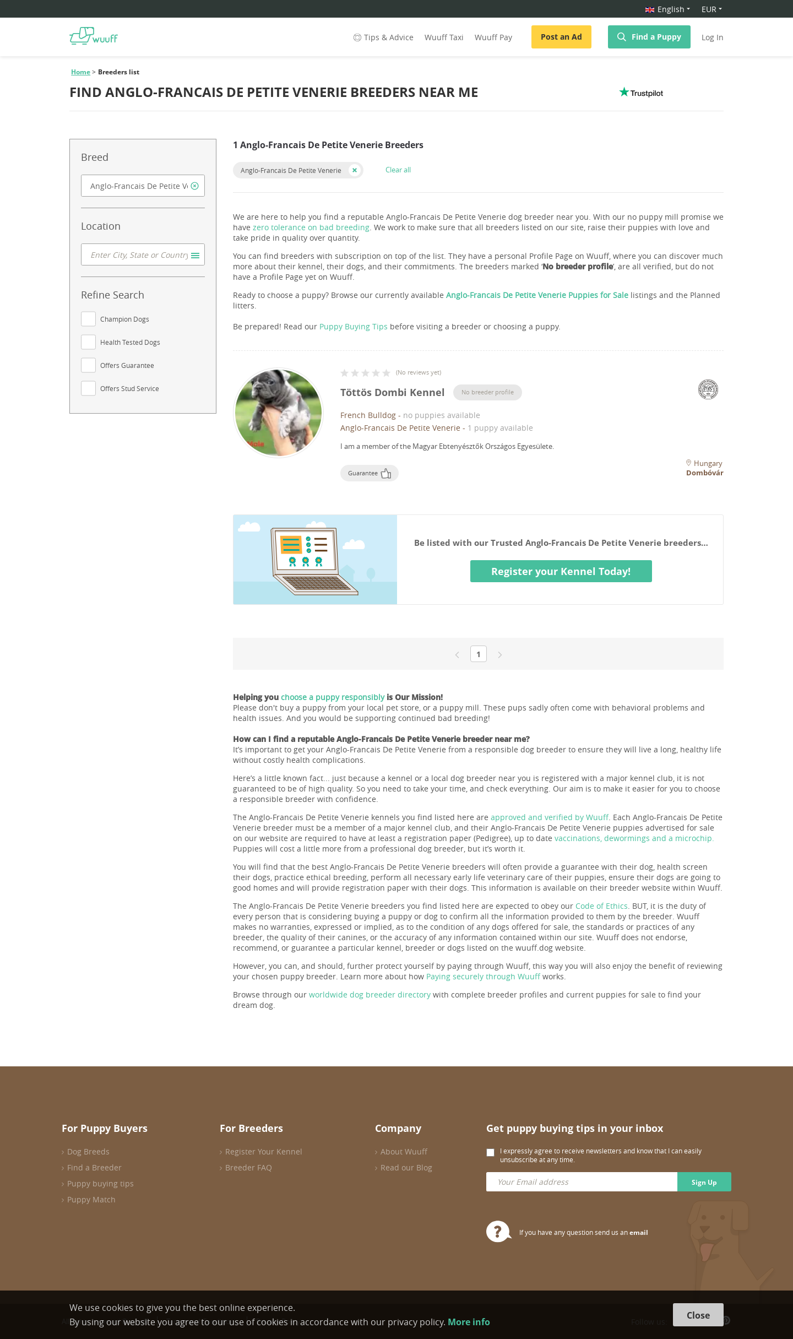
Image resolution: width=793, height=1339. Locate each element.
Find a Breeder (94, 1167)
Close (698, 1315)
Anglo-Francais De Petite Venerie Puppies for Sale (537, 295)
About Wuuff (404, 1151)
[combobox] (143, 186)
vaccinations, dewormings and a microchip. (634, 838)
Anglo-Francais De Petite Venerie (291, 170)
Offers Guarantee (127, 365)
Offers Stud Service (129, 388)
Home (80, 72)
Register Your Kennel (263, 1151)
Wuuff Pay (493, 37)
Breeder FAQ (248, 1167)
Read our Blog (406, 1167)
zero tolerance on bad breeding (311, 227)
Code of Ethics (601, 906)
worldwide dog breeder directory (370, 994)
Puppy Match (91, 1199)
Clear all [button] (398, 170)
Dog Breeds (88, 1151)
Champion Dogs (124, 319)
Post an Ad (561, 36)
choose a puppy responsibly (332, 697)
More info (469, 1322)
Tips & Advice (382, 37)
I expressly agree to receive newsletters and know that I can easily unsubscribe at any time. (601, 1155)
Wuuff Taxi (444, 37)
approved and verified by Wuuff (550, 817)
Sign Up (704, 1182)
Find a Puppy (656, 36)
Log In (713, 37)
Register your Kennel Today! (561, 571)
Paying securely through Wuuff (483, 976)
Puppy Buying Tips (353, 326)
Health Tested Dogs (130, 342)
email (638, 1232)
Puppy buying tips (100, 1183)
